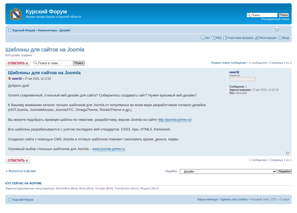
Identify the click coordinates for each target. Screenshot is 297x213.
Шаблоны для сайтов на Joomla (44, 50)
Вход (285, 37)
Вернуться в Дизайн (22, 171)
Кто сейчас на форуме (23, 183)
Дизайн (65, 30)
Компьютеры (47, 30)
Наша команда (207, 199)
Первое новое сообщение (228, 62)
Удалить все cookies (234, 199)
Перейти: (171, 171)
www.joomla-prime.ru (109, 149)
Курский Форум (24, 30)
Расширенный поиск (275, 19)
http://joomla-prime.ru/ (175, 120)
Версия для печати (277, 29)
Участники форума (240, 37)
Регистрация (267, 37)
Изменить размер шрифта (285, 29)
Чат (207, 37)
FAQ (219, 37)
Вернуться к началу (287, 153)
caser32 (17, 78)
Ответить (18, 63)
